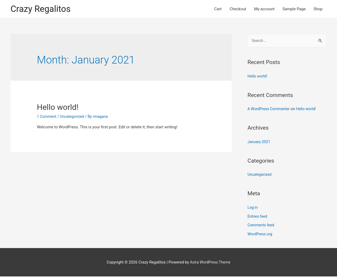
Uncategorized (73, 117)
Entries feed (257, 217)
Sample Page (294, 9)
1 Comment (47, 117)
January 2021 (259, 143)
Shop (318, 9)
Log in (252, 209)
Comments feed (261, 226)
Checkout (238, 9)
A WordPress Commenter (269, 110)
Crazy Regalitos (42, 9)
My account (264, 9)
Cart (218, 9)
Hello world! (57, 108)
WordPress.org (260, 235)
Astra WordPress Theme (210, 263)
